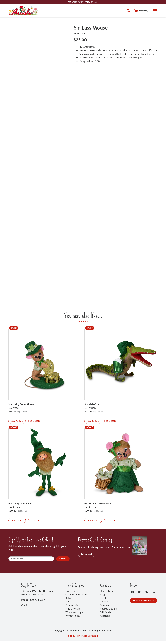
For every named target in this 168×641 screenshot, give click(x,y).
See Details (34, 421)
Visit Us (25, 605)
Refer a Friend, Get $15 (143, 600)
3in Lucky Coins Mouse (21, 404)
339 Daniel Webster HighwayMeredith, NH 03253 (37, 593)
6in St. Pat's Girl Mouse (97, 503)
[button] (17, 421)
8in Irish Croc (91, 404)
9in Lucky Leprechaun (20, 503)
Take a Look (86, 554)
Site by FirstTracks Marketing (83, 636)
